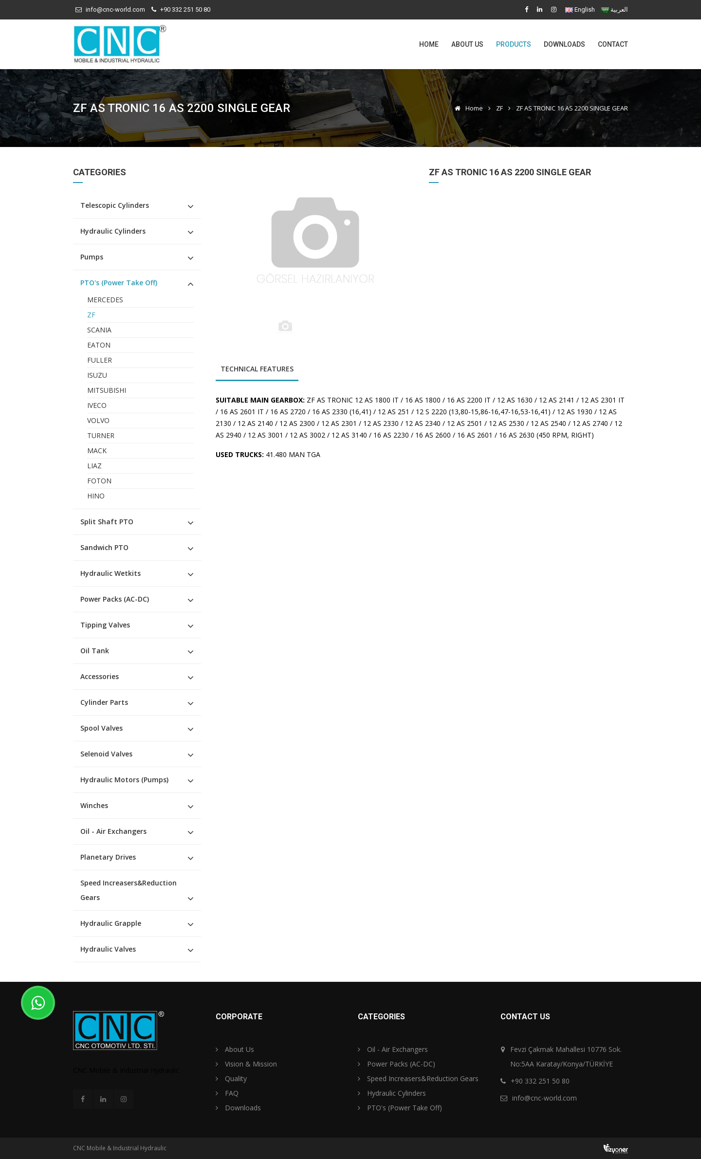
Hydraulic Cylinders (113, 231)
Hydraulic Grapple (110, 923)
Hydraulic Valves (108, 949)
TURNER (100, 435)
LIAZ (94, 465)
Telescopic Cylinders (114, 205)
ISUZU (97, 375)
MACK (97, 450)
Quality (231, 1078)
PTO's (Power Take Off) (118, 282)
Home (429, 44)
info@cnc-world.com (115, 9)
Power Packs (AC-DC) (114, 599)
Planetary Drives (108, 857)
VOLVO (98, 420)
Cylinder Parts (104, 702)
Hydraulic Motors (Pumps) (124, 779)
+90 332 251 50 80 (185, 9)
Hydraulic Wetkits (110, 573)
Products (513, 44)
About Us (467, 44)
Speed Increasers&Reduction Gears (128, 890)
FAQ (227, 1093)
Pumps (91, 256)
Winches (94, 805)
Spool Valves (101, 728)
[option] (315, 241)
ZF (499, 108)
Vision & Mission (246, 1063)
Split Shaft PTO (106, 521)
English (584, 9)
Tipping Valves (105, 624)
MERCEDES (105, 299)
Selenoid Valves (106, 753)
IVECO (97, 405)
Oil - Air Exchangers (113, 831)
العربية (619, 9)
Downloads (564, 44)
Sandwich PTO (104, 547)
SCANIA (99, 329)
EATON (99, 345)
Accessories (99, 676)
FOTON (99, 480)
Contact (613, 44)
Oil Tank (94, 650)
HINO (96, 495)
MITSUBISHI (106, 390)
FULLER (99, 360)
